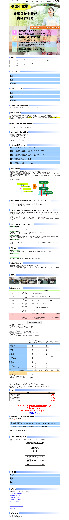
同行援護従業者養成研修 (15, 495)
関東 (48, 60)
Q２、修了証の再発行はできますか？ (18, 148)
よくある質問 (54, 1)
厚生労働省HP (12, 431)
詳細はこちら (34, 413)
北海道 (17, 60)
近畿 (32, 63)
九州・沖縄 (13, 83)
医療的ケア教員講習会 (14, 501)
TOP (59, 1)
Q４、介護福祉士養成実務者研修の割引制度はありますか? (22, 151)
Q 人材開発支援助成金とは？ (17, 422)
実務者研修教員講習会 (14, 497)
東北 (32, 60)
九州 (32, 65)
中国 (48, 63)
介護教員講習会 (13, 508)
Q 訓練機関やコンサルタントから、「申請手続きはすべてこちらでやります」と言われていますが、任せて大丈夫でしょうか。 (35, 424)
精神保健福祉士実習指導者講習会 (16, 506)
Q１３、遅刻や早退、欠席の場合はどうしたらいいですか (22, 163)
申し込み (28, 1)
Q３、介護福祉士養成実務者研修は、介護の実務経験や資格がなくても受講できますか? (28, 150)
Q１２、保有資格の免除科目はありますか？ (19, 162)
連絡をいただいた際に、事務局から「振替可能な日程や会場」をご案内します (34, 163)
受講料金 (37, 1)
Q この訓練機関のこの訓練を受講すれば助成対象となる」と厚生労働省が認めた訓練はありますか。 (31, 426)
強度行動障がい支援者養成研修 (16, 493)
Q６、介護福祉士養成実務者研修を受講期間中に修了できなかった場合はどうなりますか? (28, 154)
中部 (17, 63)
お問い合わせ (42, 1)
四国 (17, 65)
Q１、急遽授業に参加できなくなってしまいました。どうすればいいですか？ (26, 147)
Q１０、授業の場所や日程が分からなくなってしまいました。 (23, 159)
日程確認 (32, 1)
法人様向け (48, 1)
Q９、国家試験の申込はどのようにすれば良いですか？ (22, 158)
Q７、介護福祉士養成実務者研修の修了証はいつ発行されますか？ (24, 155)
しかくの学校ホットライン (14, 0)
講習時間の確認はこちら (34, 322)
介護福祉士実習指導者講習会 (16, 499)
